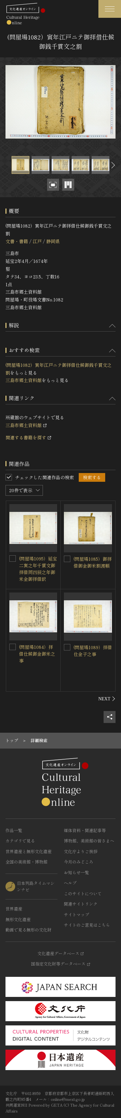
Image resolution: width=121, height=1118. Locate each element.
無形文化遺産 (18, 919)
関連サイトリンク (80, 904)
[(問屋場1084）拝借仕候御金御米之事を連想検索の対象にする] (12, 647)
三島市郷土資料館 (23, 380)
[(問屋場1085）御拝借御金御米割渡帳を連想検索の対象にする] (67, 559)
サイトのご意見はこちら (87, 925)
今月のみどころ (78, 862)
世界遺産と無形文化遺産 (28, 851)
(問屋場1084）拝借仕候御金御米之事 (37, 654)
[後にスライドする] (112, 165)
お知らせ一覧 (76, 872)
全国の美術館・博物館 (26, 862)
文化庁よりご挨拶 (80, 851)
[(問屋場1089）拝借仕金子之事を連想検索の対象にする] (67, 647)
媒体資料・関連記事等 (85, 830)
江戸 (37, 241)
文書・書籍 (16, 241)
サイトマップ (76, 914)
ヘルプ (70, 883)
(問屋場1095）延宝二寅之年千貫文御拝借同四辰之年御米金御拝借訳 (38, 568)
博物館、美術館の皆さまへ (89, 841)
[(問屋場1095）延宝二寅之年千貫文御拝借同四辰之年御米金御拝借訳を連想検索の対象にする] (12, 558)
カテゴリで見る (20, 841)
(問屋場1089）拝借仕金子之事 (93, 650)
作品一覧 (13, 830)
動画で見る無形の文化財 (28, 930)
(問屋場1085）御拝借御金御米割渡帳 (93, 562)
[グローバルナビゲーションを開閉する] (109, 9)
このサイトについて (83, 893)
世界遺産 (13, 909)
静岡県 (53, 241)
